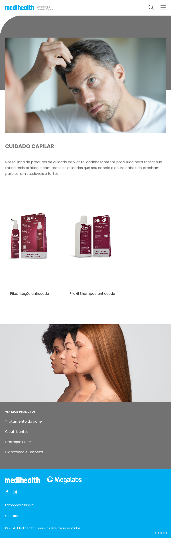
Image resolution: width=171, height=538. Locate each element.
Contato (11, 516)
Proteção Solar (18, 441)
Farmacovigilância (19, 505)
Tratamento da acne (23, 421)
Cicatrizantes (16, 431)
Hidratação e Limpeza (24, 452)
